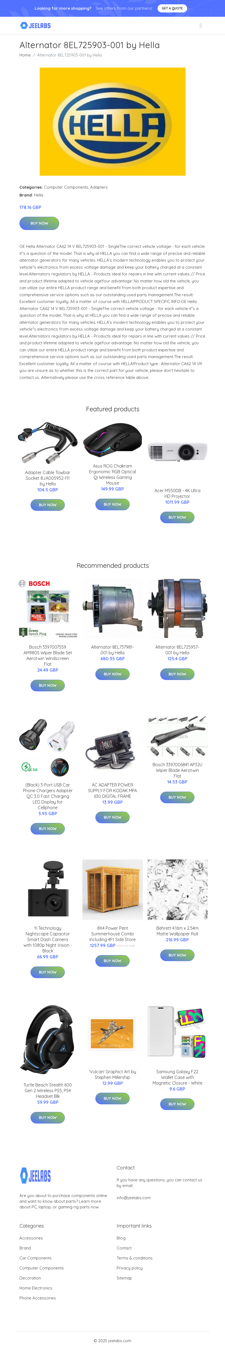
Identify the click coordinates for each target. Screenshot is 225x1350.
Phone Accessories (37, 1298)
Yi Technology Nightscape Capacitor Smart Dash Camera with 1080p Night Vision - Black (47, 939)
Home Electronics (35, 1288)
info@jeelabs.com (134, 1197)
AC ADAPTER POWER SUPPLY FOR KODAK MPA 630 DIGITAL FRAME (112, 790)
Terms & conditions (135, 1258)
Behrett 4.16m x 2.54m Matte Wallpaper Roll (177, 930)
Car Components (35, 1258)
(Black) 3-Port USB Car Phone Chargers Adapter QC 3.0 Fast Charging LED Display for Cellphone (48, 796)
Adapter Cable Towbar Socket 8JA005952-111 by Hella (47, 478)
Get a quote (172, 8)
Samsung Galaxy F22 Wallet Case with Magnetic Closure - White (177, 1077)
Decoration (30, 1278)
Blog (121, 1238)
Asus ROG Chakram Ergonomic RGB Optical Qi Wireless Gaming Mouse (112, 474)
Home (25, 55)
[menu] (201, 25)
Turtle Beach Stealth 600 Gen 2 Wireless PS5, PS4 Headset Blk (47, 1090)
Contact (124, 1248)
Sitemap (124, 1278)
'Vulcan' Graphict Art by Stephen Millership (112, 1074)
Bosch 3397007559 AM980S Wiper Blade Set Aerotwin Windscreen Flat (47, 655)
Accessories (31, 1238)
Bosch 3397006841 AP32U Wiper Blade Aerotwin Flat (177, 770)
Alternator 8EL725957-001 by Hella (177, 649)
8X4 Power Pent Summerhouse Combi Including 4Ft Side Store (112, 933)
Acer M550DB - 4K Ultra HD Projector (177, 493)
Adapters (99, 187)
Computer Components (66, 187)
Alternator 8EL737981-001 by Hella (112, 649)
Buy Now (39, 223)
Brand (25, 1248)
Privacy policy (130, 1268)
